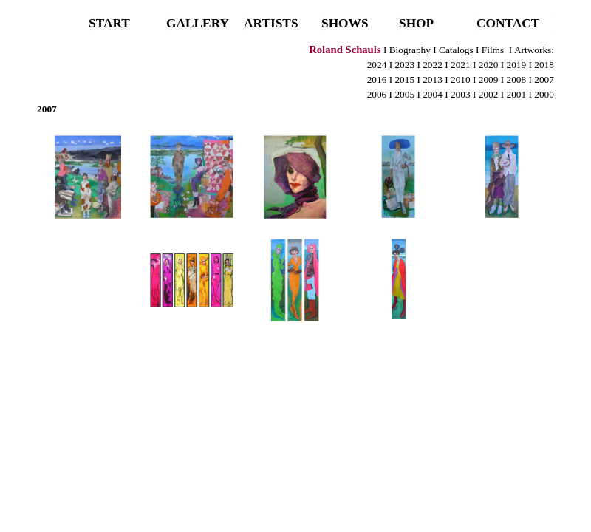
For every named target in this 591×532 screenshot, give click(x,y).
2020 (489, 64)
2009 (489, 79)
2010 (462, 79)
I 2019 (513, 64)
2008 (517, 79)
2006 (377, 94)
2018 (544, 64)
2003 (460, 94)
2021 (461, 64)
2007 (544, 79)
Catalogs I (458, 49)
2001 (515, 94)
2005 (404, 94)
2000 (544, 94)
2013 (433, 79)
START (109, 23)
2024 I (379, 64)
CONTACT (507, 23)
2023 (404, 64)
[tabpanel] (295, 79)
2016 (377, 79)
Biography (410, 49)
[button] (88, 177)
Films (491, 49)
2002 (489, 94)
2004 (432, 94)
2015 (404, 79)
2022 (432, 64)
